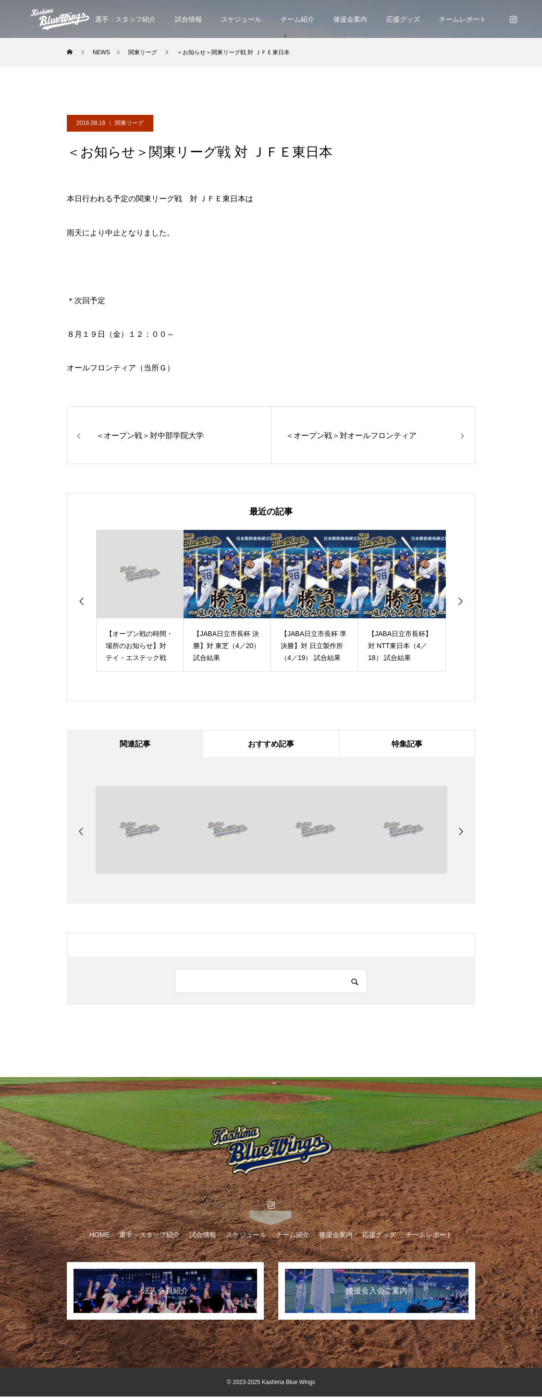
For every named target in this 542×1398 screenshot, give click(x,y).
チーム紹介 (297, 19)
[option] (140, 601)
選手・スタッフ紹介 (125, 19)
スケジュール (241, 19)
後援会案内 (350, 19)
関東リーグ (129, 123)
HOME (99, 1236)
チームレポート (462, 19)
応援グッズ (403, 19)
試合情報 (188, 19)
